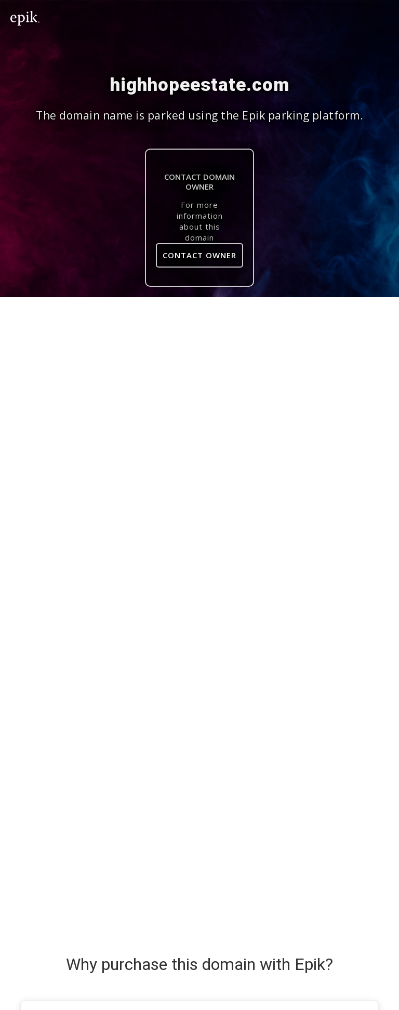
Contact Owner (199, 255)
